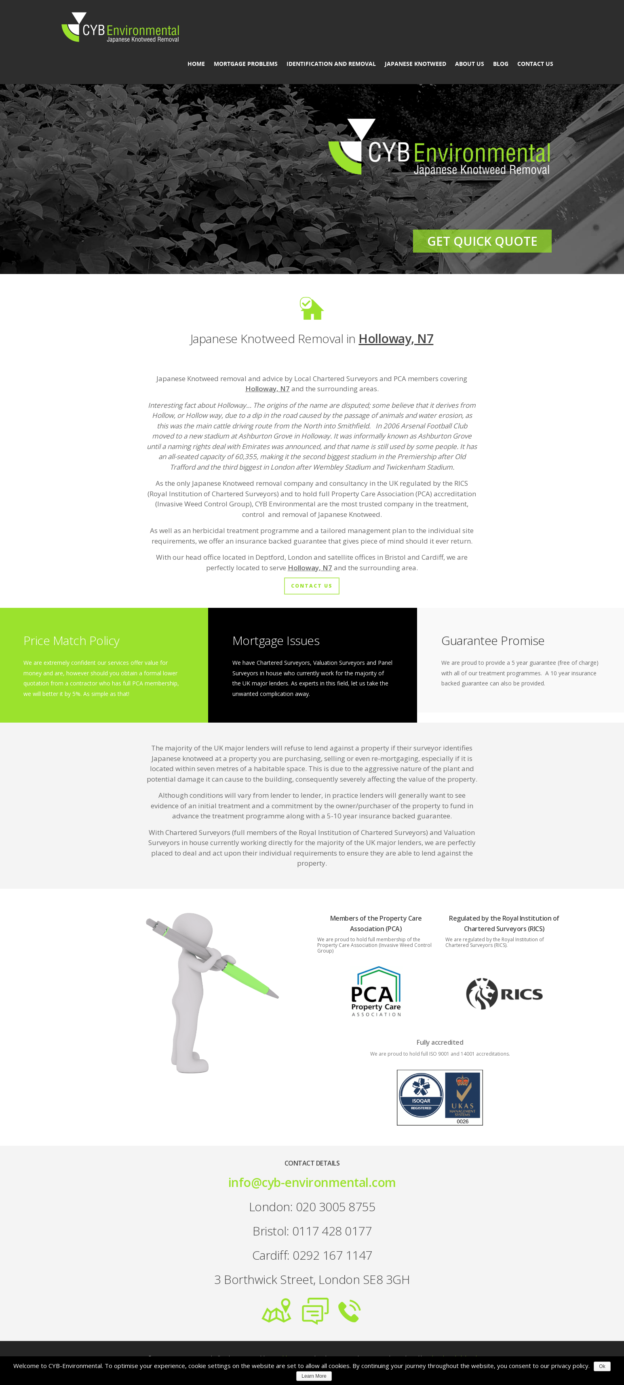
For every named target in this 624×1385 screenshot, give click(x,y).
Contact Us (535, 63)
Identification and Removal (331, 63)
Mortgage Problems (246, 63)
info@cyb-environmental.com (312, 1182)
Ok (602, 1366)
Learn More (313, 1376)
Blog (500, 63)
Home (196, 63)
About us (469, 63)
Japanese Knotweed (415, 63)
